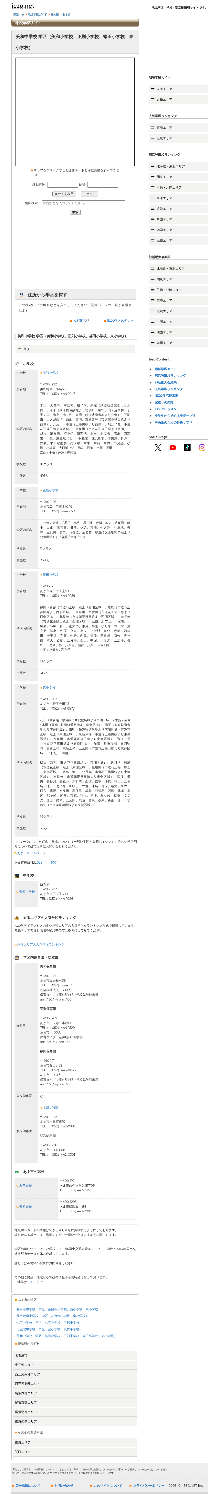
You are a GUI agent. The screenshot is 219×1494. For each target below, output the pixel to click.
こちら (31, 1282)
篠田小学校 (49, 575)
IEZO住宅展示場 (166, 396)
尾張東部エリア (26, 1402)
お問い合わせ (64, 1486)
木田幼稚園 (49, 1107)
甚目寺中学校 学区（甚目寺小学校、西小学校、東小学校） (58, 1309)
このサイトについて (108, 1486)
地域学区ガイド (37, 14)
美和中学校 (25, 891)
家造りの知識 (164, 402)
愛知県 (55, 14)
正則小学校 (49, 490)
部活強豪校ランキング (170, 376)
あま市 (66, 14)
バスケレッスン (166, 409)
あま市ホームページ (30, 853)
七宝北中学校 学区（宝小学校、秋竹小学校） (49, 1329)
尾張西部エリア (26, 1393)
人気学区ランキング (169, 389)
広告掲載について (27, 1486)
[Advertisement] (75, 254)
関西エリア (23, 1452)
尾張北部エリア (26, 1412)
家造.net (18, 14)
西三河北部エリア (27, 1384)
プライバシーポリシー (148, 1486)
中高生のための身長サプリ (173, 422)
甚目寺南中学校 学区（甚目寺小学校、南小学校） (52, 1316)
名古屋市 (21, 1355)
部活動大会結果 (166, 382)
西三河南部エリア (27, 1374)
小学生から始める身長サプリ (175, 416)
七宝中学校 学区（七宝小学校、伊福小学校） (49, 1322)
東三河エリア (24, 1365)
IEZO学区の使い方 (120, 320)
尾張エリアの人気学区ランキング (39, 944)
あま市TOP (81, 320)
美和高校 (24, 1206)
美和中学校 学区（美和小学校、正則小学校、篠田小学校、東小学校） (66, 1336)
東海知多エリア (26, 1421)
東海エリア (23, 1442)
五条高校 (24, 1185)
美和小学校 (49, 373)
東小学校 (47, 687)
